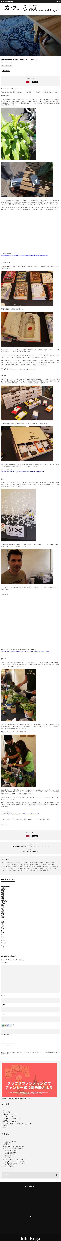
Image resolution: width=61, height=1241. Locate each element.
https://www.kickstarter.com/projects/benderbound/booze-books (18, 370)
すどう (2, 908)
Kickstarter (6, 70)
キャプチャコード (5, 1013)
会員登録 (5, 1104)
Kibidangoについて (8, 1095)
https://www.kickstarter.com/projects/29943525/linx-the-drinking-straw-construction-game (25, 651)
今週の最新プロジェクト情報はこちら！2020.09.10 (17, 1102)
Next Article (30, 849)
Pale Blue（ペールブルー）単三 (12, 1097)
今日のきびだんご (10, 1131)
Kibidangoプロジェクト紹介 (13, 1125)
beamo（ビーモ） (8, 1089)
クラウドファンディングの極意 (13, 1140)
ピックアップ (7, 1145)
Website (3, 992)
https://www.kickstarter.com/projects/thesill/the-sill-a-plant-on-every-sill (20, 813)
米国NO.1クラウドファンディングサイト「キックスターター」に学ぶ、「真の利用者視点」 (15, 906)
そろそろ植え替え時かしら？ (30, 851)
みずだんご (33, 907)
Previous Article (30, 844)
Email (3, 983)
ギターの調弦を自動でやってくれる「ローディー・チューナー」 (30, 846)
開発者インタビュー (10, 1143)
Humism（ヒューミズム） (10, 1093)
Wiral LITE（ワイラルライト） (11, 1100)
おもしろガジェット (10, 1129)
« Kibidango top (6, 2)
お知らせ (5, 1121)
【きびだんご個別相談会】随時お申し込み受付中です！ (17, 1077)
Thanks (5, 1099)
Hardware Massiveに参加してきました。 (42, 905)
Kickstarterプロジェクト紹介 (13, 1127)
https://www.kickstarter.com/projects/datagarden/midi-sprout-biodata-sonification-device (24, 255)
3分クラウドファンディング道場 (14, 1138)
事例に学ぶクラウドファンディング (15, 1142)
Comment (4, 941)
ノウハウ (5, 1136)
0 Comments (8, 65)
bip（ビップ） (7, 1091)
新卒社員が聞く (9, 1132)
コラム (2, 65)
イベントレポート (8, 1120)
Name (3, 974)
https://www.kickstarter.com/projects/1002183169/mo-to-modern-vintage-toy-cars (22, 471)
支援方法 (5, 1106)
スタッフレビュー (8, 1134)
